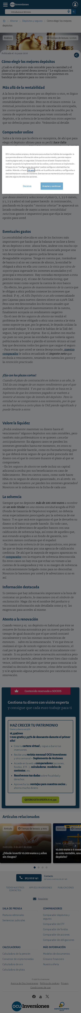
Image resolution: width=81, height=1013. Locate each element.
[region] (40, 170)
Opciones (27, 185)
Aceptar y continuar (51, 186)
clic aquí (31, 170)
